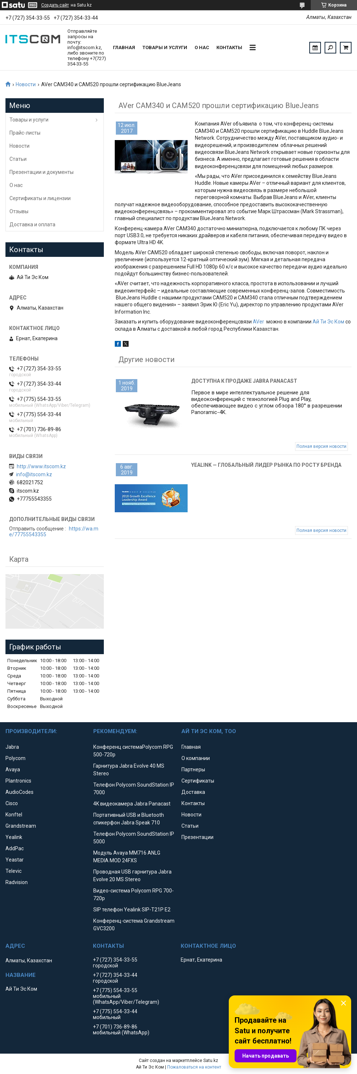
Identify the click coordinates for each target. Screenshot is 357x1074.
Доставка (193, 792)
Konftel (13, 815)
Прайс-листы (24, 133)
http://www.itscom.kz (41, 466)
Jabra (12, 747)
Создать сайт (55, 5)
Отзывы (18, 211)
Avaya (12, 769)
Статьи (18, 159)
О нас (202, 47)
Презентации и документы (41, 172)
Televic (13, 871)
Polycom (15, 758)
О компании (195, 758)
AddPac (14, 848)
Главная (124, 47)
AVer (258, 322)
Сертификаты (197, 781)
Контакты (229, 47)
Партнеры (193, 769)
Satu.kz (210, 1060)
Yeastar (14, 860)
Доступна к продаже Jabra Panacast (244, 381)
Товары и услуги (164, 47)
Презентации (197, 837)
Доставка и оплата (32, 224)
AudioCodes (19, 792)
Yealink (13, 837)
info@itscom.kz (34, 474)
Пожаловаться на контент (194, 1067)
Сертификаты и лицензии (40, 198)
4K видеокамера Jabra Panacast (131, 804)
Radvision (16, 882)
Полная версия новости (321, 446)
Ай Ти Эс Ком (328, 322)
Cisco (11, 803)
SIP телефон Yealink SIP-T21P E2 (131, 909)
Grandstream (20, 826)
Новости (26, 84)
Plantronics (18, 781)
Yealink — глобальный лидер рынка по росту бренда (266, 465)
